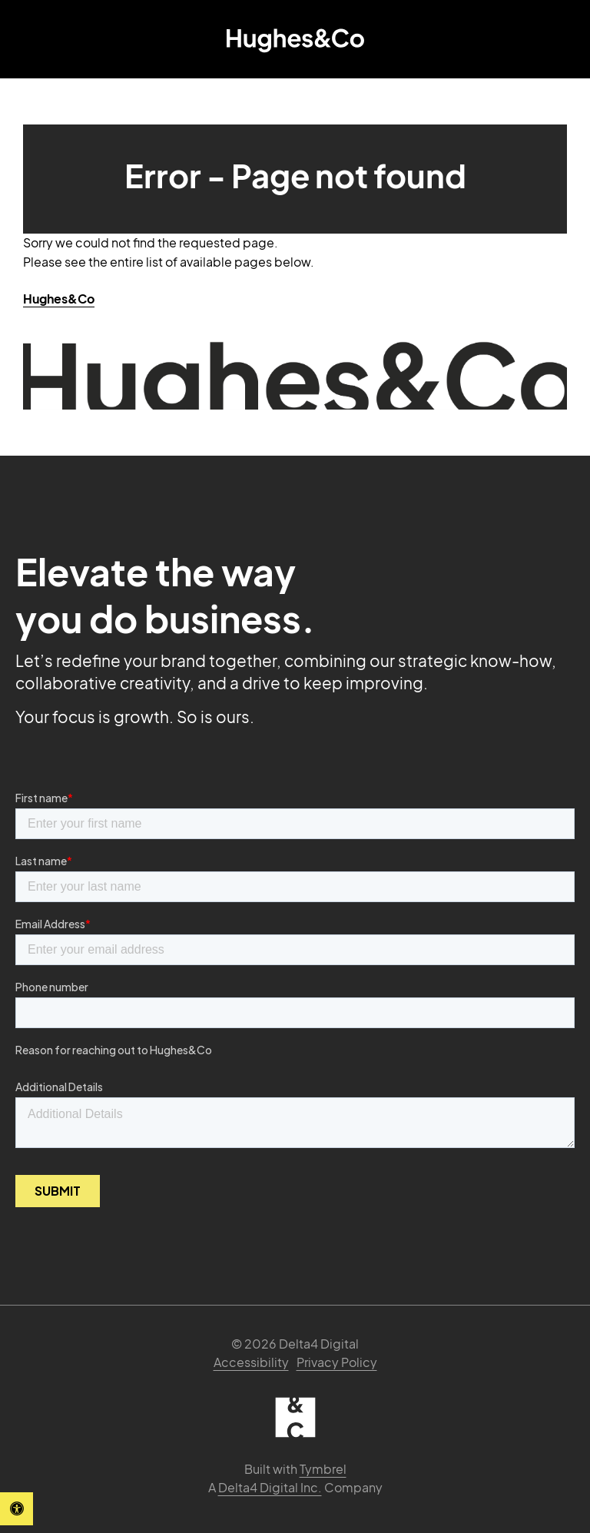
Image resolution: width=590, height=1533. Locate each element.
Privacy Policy (337, 1362)
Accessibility (251, 1362)
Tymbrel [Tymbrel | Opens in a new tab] (323, 1469)
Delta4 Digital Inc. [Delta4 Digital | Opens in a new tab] (270, 1487)
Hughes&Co (58, 298)
